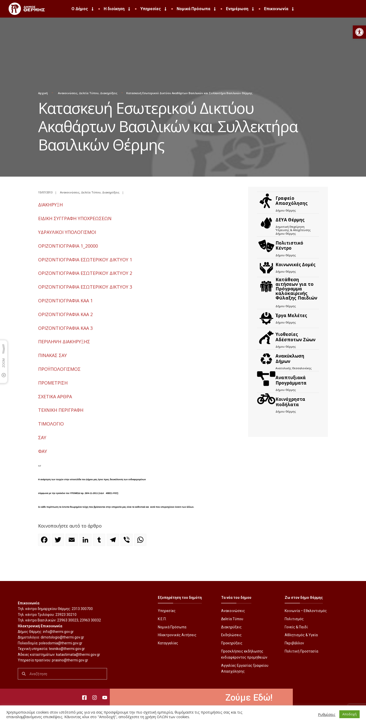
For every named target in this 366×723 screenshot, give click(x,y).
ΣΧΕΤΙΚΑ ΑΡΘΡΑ (55, 396)
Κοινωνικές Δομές (295, 264)
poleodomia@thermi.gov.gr (60, 643)
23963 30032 (90, 620)
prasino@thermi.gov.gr (70, 660)
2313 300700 (82, 609)
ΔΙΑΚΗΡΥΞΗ (50, 205)
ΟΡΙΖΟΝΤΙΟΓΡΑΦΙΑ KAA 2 (65, 314)
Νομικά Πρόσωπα (197, 8)
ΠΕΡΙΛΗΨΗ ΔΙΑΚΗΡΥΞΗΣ (64, 341)
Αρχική (43, 93)
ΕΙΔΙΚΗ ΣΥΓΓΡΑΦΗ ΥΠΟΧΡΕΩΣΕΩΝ (75, 218)
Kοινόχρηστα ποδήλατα (290, 401)
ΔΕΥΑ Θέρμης (290, 220)
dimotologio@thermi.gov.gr (62, 637)
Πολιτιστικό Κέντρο (289, 245)
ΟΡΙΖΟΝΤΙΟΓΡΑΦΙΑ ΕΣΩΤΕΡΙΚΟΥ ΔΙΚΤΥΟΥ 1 (85, 260)
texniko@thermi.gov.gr (67, 649)
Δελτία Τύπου (89, 93)
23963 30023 (67, 620)
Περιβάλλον (294, 643)
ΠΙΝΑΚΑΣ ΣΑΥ (52, 355)
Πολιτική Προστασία (301, 651)
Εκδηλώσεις (231, 635)
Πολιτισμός (294, 619)
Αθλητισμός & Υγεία (301, 635)
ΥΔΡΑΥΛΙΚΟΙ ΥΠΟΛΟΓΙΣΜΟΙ (67, 232)
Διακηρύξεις (108, 93)
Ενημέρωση (240, 8)
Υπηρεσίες (153, 8)
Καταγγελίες (168, 643)
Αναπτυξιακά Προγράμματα (291, 380)
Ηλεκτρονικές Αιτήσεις (177, 635)
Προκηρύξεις (231, 643)
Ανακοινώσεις (68, 93)
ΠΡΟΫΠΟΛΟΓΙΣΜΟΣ (59, 369)
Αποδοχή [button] (349, 714)
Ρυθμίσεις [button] (327, 714)
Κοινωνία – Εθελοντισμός (306, 611)
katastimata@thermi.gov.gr (78, 655)
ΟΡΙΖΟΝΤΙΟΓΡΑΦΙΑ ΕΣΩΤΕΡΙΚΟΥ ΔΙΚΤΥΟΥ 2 (85, 273)
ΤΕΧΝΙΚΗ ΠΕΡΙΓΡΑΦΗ (60, 410)
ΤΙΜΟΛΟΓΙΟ (51, 424)
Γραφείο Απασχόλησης (292, 200)
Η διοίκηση (117, 8)
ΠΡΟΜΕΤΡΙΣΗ (53, 383)
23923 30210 (66, 615)
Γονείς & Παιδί (296, 627)
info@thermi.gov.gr (58, 632)
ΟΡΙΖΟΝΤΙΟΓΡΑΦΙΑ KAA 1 (65, 300)
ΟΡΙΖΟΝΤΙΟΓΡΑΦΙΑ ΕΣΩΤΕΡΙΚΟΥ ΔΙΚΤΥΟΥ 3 (85, 287)
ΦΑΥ (42, 451)
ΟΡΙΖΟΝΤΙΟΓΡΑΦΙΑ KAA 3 (65, 328)
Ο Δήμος (83, 8)
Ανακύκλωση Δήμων (290, 358)
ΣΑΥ (42, 437)
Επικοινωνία (279, 8)
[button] (359, 32)
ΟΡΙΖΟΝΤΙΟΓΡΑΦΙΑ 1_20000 (68, 246)
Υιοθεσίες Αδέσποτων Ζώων (295, 336)
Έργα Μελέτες (291, 315)
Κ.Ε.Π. (162, 619)
